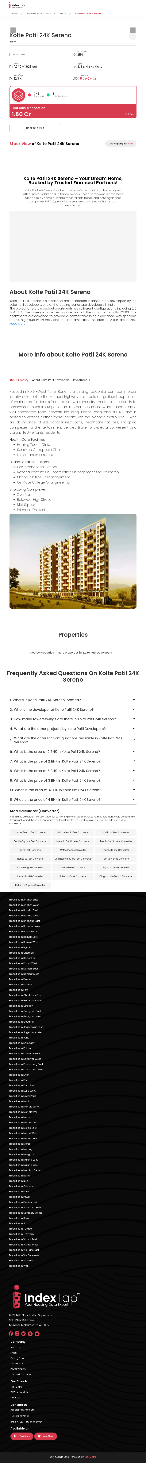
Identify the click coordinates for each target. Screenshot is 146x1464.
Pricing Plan (17, 1359)
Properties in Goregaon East (25, 1012)
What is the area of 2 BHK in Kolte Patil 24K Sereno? (55, 751)
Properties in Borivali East (23, 937)
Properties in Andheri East (23, 900)
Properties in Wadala (21, 1261)
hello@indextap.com (22, 1410)
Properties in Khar (19, 1075)
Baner (63, 13)
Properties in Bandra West (24, 916)
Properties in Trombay (21, 1235)
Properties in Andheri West (24, 906)
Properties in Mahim (20, 1118)
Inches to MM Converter (30, 877)
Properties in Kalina (20, 1049)
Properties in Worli (19, 1266)
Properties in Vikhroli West (23, 1245)
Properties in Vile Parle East (24, 1250)
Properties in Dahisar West (24, 975)
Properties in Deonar (20, 980)
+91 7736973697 (20, 1417)
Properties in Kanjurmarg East (26, 1065)
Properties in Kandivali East (24, 1054)
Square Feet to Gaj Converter (30, 832)
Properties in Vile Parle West (24, 1256)
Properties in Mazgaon (22, 1155)
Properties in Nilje (18, 1181)
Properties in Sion (19, 1224)
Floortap (15, 1398)
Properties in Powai (19, 1197)
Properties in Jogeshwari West (26, 1033)
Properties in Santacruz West (25, 1213)
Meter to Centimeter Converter (73, 841)
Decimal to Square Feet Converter (73, 859)
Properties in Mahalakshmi (24, 1107)
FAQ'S (13, 1353)
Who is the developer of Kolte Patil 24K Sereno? (52, 709)
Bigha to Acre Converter (116, 868)
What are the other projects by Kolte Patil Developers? (58, 728)
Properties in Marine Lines (23, 1139)
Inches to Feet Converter (30, 859)
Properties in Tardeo (20, 1229)
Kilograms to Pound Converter (116, 877)
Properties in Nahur (19, 1176)
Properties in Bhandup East (24, 921)
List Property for (121, 143)
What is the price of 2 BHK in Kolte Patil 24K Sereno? (55, 761)
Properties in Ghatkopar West (25, 1001)
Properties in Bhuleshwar (23, 932)
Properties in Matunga (21, 1150)
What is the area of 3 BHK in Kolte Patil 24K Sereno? (55, 770)
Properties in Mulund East (23, 1160)
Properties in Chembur (21, 953)
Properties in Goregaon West (25, 1017)
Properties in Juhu (19, 1038)
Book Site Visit (29, 128)
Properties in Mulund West (23, 1166)
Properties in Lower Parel (22, 1097)
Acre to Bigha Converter (30, 868)
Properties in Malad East (22, 1128)
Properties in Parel (19, 1192)
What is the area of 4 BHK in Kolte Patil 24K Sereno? (55, 790)
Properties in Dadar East (22, 959)
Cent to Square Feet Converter (30, 841)
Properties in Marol (19, 1144)
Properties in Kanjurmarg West (26, 1070)
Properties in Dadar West (23, 964)
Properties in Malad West (23, 1134)
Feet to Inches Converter (116, 859)
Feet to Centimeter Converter (116, 841)
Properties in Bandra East (23, 911)
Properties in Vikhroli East (23, 1240)
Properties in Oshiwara (22, 1187)
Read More (17, 323)
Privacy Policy (18, 1369)
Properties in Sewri (19, 1219)
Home (14, 13)
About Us (15, 1348)
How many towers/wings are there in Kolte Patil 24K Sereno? (63, 719)
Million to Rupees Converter (30, 886)
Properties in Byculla (20, 948)
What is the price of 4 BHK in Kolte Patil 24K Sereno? (55, 799)
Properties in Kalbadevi (22, 1043)
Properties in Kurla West (22, 1091)
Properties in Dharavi (21, 985)
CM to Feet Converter (30, 850)
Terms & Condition (21, 1375)
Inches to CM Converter (116, 850)
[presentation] (13, 30)
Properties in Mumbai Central (25, 1171)
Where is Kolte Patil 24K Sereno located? (45, 700)
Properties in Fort (18, 990)
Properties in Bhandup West (25, 927)
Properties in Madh (19, 1102)
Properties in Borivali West (23, 943)
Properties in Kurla (19, 1081)
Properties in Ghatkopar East (25, 996)
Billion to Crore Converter (73, 877)
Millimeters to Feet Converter (73, 832)
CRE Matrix (16, 1388)
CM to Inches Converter (116, 832)
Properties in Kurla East (22, 1086)
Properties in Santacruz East (25, 1208)
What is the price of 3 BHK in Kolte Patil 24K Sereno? (55, 780)
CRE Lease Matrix (20, 1393)
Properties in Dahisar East (23, 969)
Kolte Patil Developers (39, 13)
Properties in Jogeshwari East (26, 1028)
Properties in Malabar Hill (23, 1123)
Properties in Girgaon (21, 1006)
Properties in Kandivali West (25, 1059)
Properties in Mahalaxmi (23, 1112)
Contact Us (17, 1364)
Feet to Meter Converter (73, 868)
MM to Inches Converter (73, 850)
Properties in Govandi (21, 1022)
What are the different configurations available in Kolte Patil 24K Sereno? (66, 740)
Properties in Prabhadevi (23, 1203)
